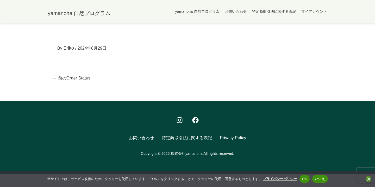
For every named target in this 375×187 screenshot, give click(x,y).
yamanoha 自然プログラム (197, 12)
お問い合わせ (236, 12)
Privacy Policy (233, 139)
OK (304, 179)
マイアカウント (314, 12)
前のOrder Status (71, 79)
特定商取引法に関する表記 (274, 12)
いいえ (320, 179)
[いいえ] (368, 179)
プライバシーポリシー (280, 179)
